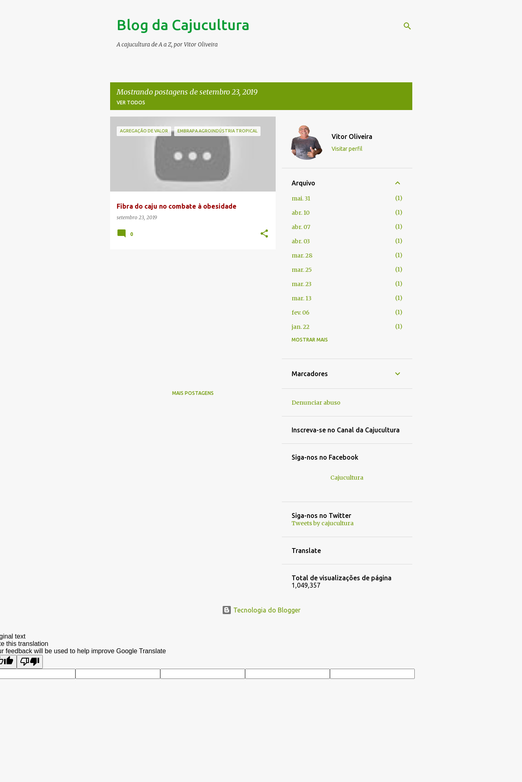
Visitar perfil (347, 148)
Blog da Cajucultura (183, 24)
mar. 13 (302, 298)
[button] (264, 234)
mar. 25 (302, 269)
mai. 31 (301, 198)
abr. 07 (301, 227)
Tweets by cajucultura (323, 523)
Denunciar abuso (316, 402)
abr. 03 (301, 241)
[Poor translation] (30, 662)
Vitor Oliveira (352, 136)
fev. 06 (301, 312)
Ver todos (131, 102)
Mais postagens (193, 393)
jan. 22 (301, 326)
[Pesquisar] (407, 26)
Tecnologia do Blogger (261, 610)
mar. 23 (302, 284)
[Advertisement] (190, 313)
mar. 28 (302, 255)
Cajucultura (346, 477)
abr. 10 (301, 212)
